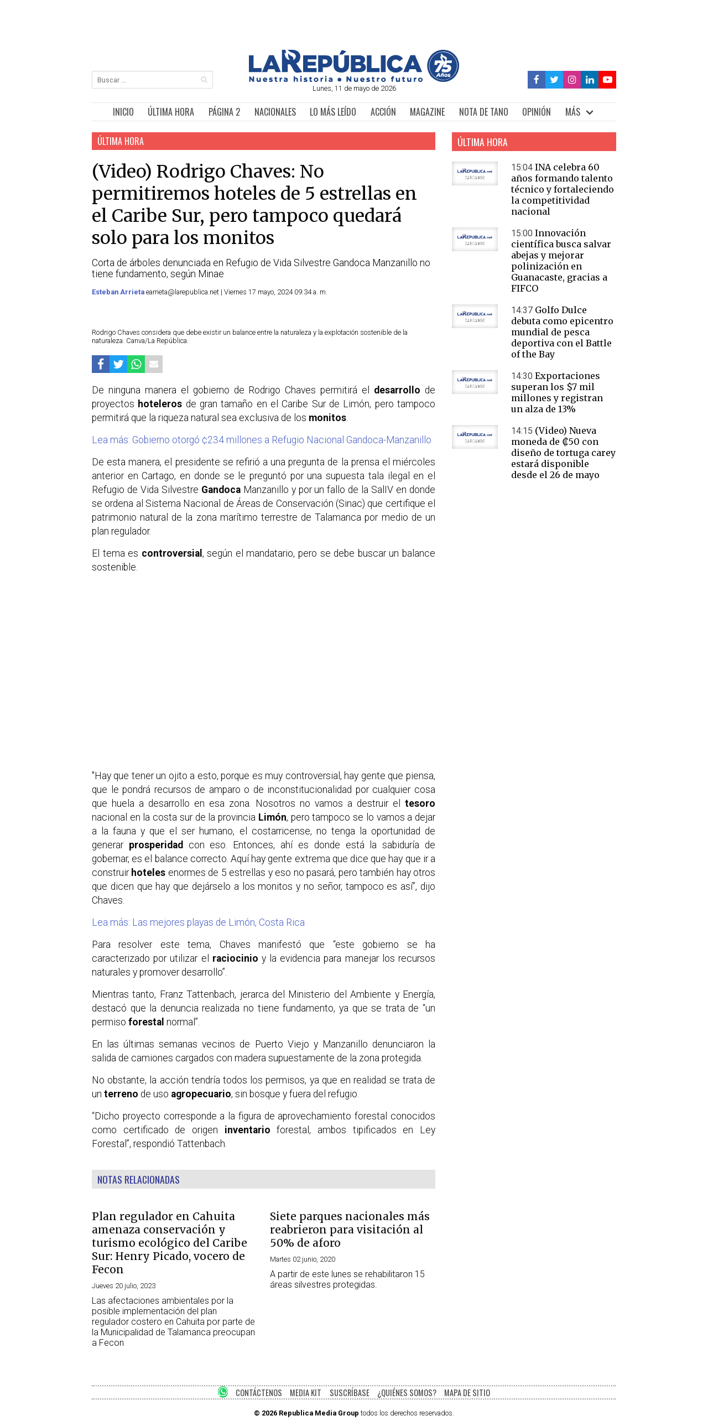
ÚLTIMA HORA (171, 111)
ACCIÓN (383, 111)
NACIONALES (275, 111)
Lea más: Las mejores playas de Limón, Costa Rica (198, 922)
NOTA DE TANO (483, 111)
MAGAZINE (427, 111)
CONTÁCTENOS (259, 1392)
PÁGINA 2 (224, 111)
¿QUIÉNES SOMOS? (406, 1392)
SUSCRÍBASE (349, 1392)
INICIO (123, 111)
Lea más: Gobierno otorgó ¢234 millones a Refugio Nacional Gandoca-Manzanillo (261, 439)
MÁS (572, 111)
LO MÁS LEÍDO (333, 111)
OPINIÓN (536, 111)
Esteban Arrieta (119, 292)
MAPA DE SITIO (467, 1392)
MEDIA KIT (305, 1392)
